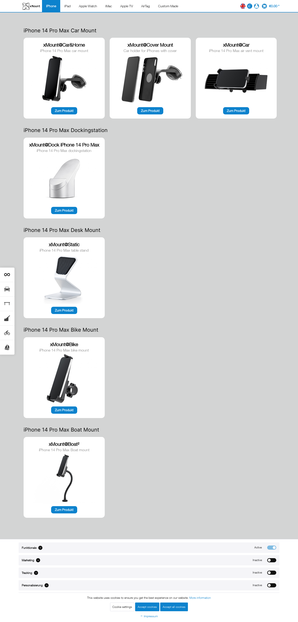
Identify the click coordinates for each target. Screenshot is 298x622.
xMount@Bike (64, 344)
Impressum (149, 616)
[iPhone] (51, 6)
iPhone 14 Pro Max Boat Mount (61, 430)
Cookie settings (122, 607)
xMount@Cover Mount (150, 45)
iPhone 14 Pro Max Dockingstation (66, 130)
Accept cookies (147, 607)
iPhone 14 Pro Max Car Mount (60, 30)
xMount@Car (236, 45)
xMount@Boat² (64, 444)
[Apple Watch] (88, 6)
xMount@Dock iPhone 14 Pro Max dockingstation (64, 145)
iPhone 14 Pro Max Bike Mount (61, 330)
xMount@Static (64, 244)
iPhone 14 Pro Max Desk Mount (62, 230)
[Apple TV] (126, 6)
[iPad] (67, 6)
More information (200, 597)
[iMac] (108, 6)
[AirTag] (145, 6)
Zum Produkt (64, 111)
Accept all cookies (174, 607)
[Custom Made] (168, 6)
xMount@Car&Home (64, 45)
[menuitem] (51, 6)
